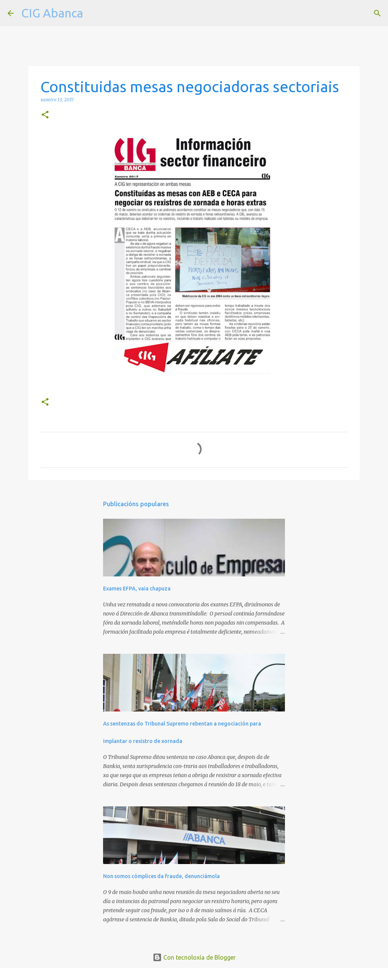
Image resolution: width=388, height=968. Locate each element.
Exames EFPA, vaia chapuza (137, 589)
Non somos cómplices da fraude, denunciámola (161, 876)
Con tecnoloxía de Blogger (194, 957)
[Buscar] (93, 13)
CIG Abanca (52, 13)
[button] (45, 115)
